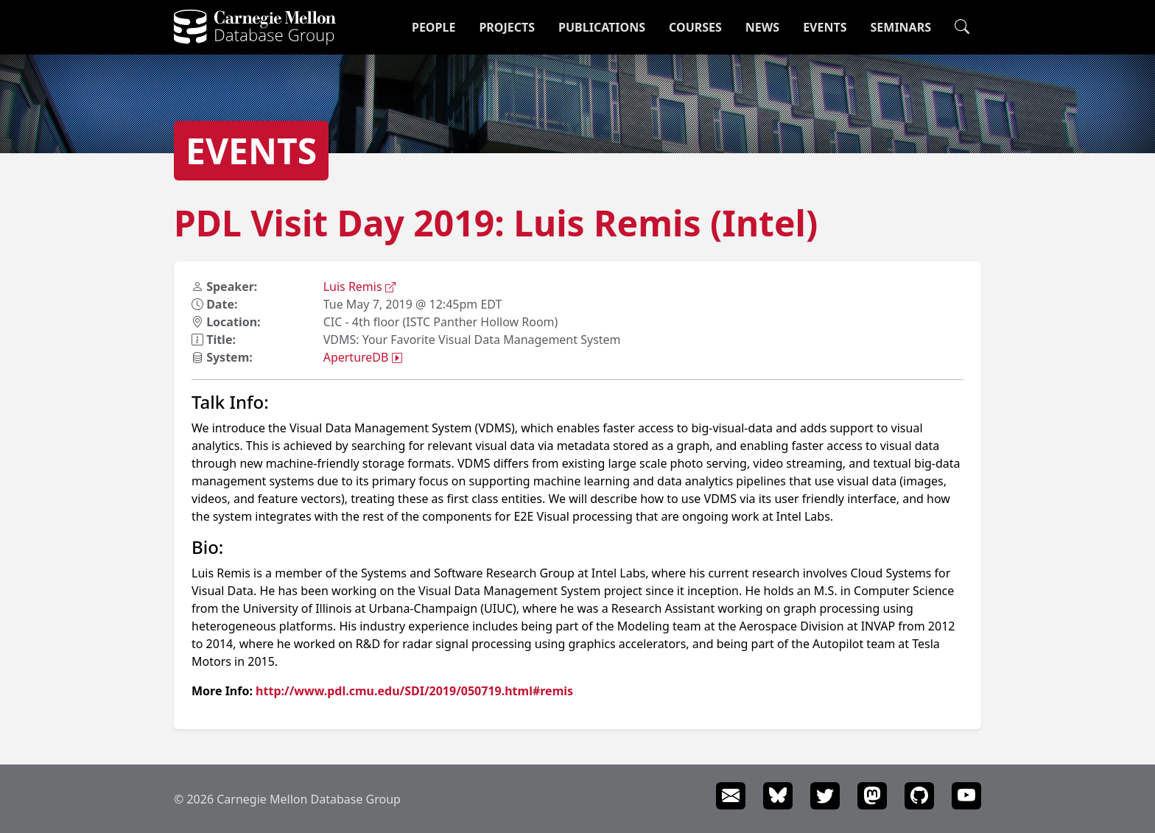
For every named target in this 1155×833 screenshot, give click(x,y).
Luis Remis (359, 286)
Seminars (901, 27)
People (433, 27)
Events (824, 27)
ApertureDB (362, 357)
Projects (507, 27)
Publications (601, 27)
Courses (695, 27)
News (762, 27)
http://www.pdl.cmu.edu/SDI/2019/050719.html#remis (414, 691)
